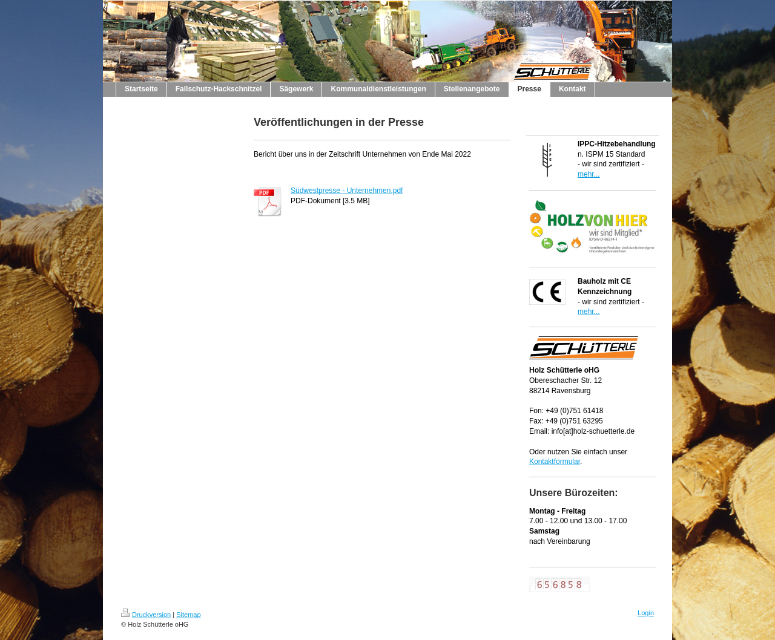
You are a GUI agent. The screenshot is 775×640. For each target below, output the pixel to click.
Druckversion (146, 614)
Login (646, 612)
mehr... (589, 174)
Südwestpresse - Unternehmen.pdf (347, 190)
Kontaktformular (554, 461)
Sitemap (188, 614)
